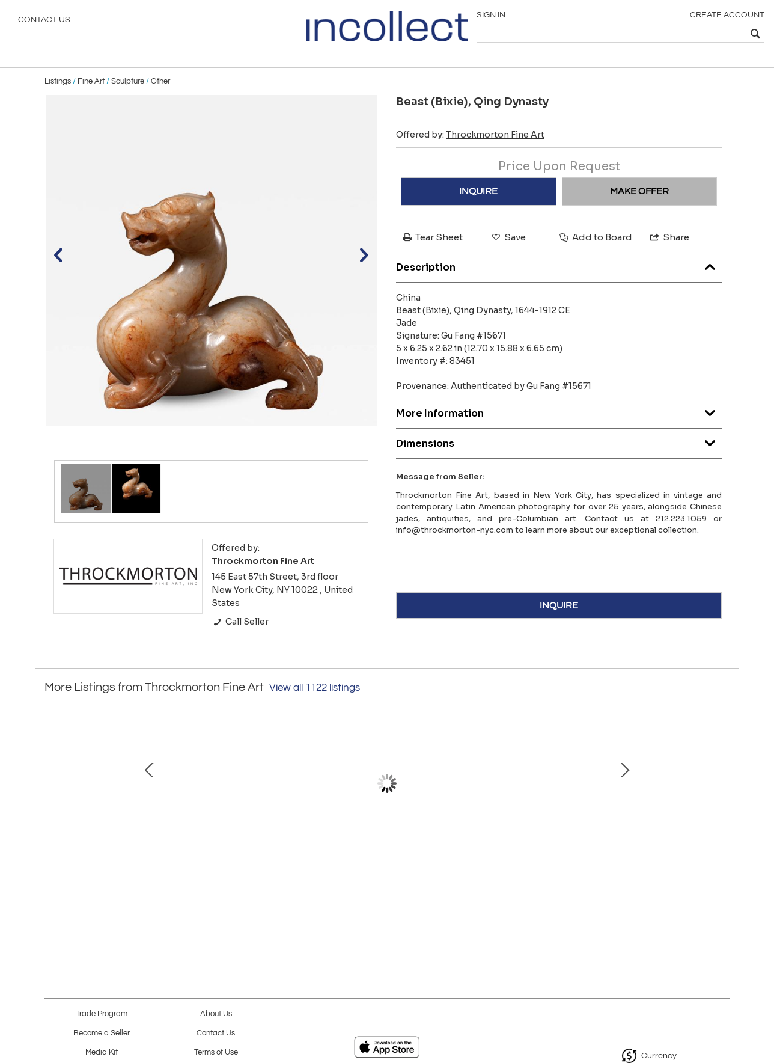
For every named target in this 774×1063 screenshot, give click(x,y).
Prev (53, 806)
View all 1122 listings (314, 698)
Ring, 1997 (510, 848)
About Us (216, 1014)
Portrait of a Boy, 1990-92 (384, 848)
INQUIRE (478, 201)
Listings (57, 91)
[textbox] (678, 33)
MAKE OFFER (639, 201)
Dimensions (559, 450)
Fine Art (91, 91)
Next (720, 806)
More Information (559, 420)
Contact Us (44, 21)
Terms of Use (216, 1052)
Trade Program (101, 1014)
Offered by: (470, 144)
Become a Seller (101, 1033)
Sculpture (127, 91)
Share (668, 247)
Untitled (132, 848)
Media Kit (101, 1052)
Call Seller (240, 631)
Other (160, 91)
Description (559, 274)
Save (508, 247)
